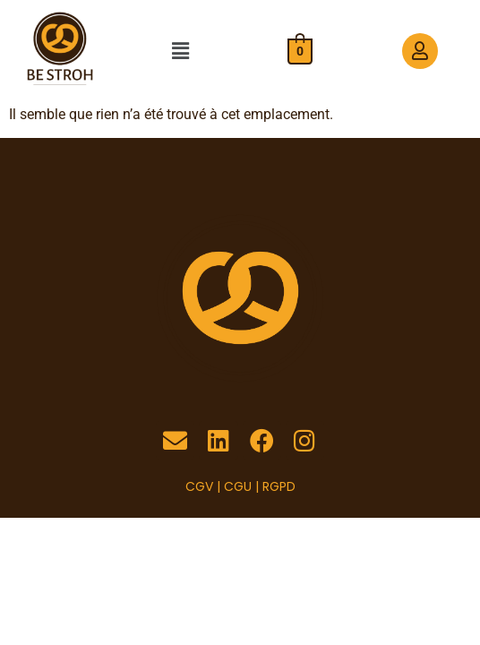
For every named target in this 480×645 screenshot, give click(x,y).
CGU (238, 486)
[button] (180, 51)
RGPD (279, 486)
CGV (199, 486)
